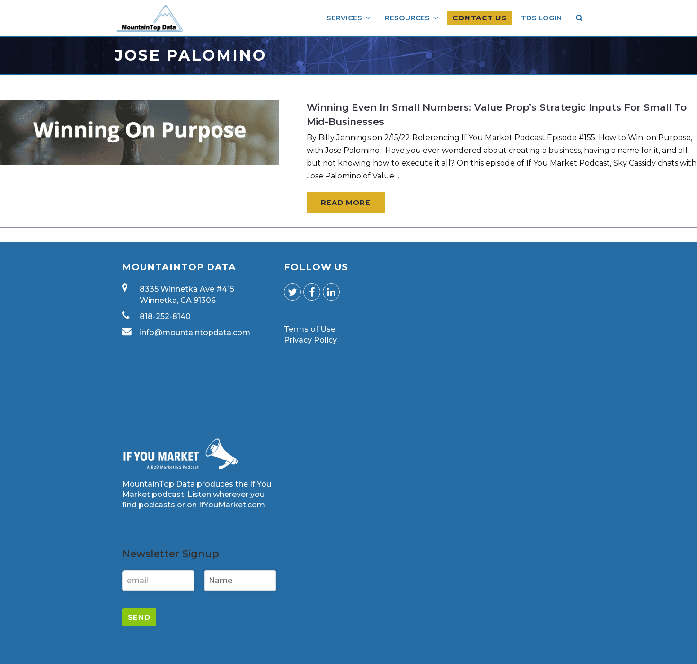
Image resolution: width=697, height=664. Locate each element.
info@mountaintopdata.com (195, 332)
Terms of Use (309, 329)
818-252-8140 (165, 316)
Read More (346, 202)
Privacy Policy (310, 340)
